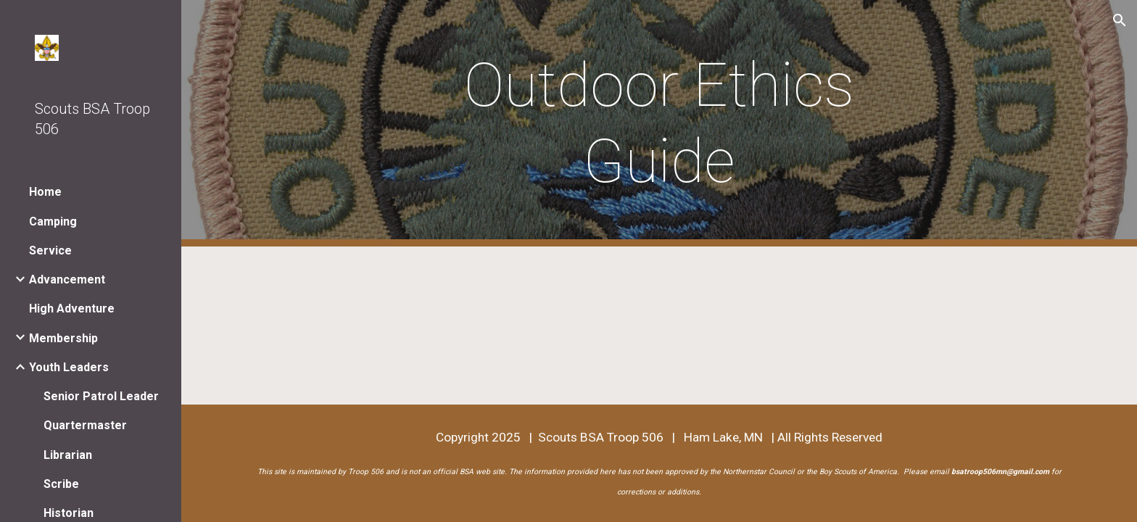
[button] (1119, 20)
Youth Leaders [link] (69, 367)
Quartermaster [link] (85, 425)
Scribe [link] (61, 484)
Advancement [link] (67, 279)
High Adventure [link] (72, 308)
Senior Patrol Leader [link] (101, 396)
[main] (659, 123)
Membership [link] (63, 338)
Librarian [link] (68, 455)
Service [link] (50, 250)
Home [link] (45, 192)
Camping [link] (53, 221)
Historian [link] (69, 513)
